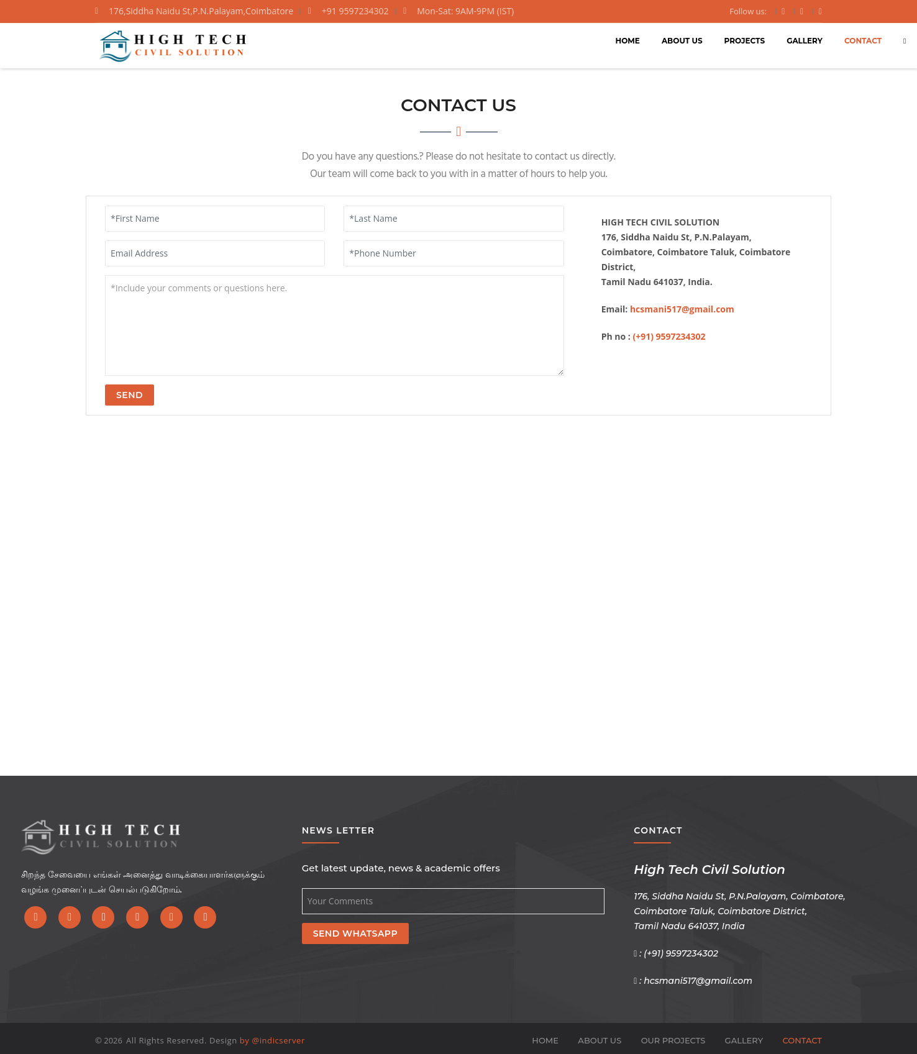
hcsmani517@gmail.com (682, 309)
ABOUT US (596, 40)
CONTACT (777, 40)
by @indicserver (272, 1040)
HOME (542, 40)
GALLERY (719, 40)
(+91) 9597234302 (668, 336)
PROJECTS (659, 40)
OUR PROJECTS (673, 1040)
